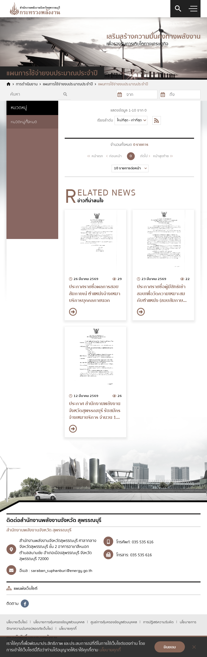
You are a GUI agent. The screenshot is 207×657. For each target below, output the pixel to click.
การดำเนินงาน (26, 84)
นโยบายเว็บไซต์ (17, 622)
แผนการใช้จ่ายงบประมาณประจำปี (68, 84)
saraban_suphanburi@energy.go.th (61, 570)
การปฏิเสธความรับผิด (158, 622)
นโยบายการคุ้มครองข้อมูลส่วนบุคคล (59, 622)
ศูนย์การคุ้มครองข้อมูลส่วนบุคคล (114, 622)
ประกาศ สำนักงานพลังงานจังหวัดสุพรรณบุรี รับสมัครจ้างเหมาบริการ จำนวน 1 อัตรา (94, 410)
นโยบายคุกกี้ (68, 628)
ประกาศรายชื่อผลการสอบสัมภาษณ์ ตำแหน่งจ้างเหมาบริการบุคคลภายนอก (94, 293)
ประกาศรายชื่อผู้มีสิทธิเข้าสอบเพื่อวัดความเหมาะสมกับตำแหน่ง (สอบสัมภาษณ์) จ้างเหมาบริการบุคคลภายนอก (163, 293)
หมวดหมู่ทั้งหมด (24, 122)
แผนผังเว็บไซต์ (21, 588)
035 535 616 (142, 542)
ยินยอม (170, 647)
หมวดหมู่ (19, 107)
